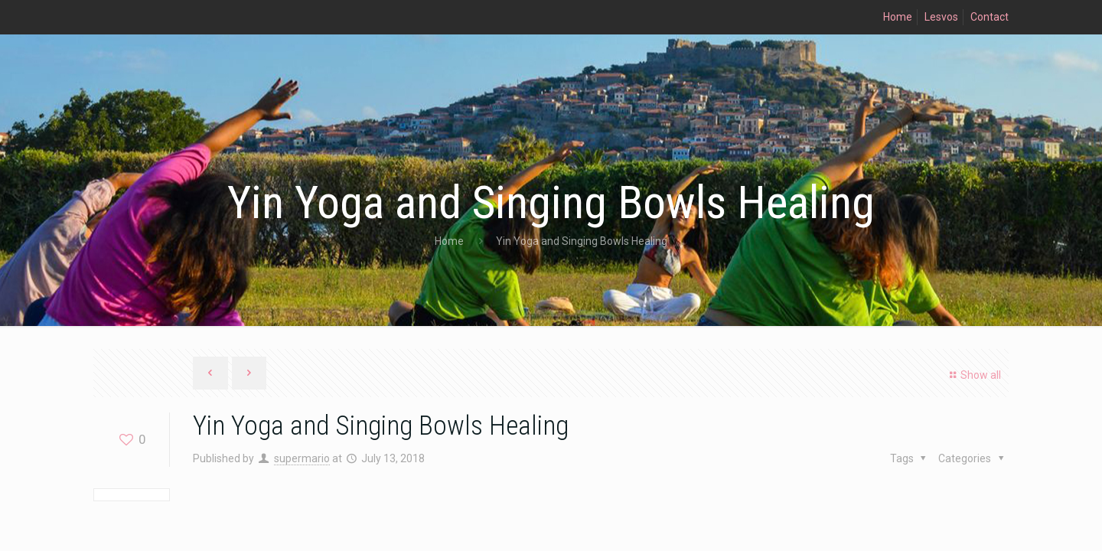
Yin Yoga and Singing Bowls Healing (581, 241)
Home (897, 17)
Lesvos (941, 17)
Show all (973, 375)
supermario (302, 458)
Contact (989, 17)
